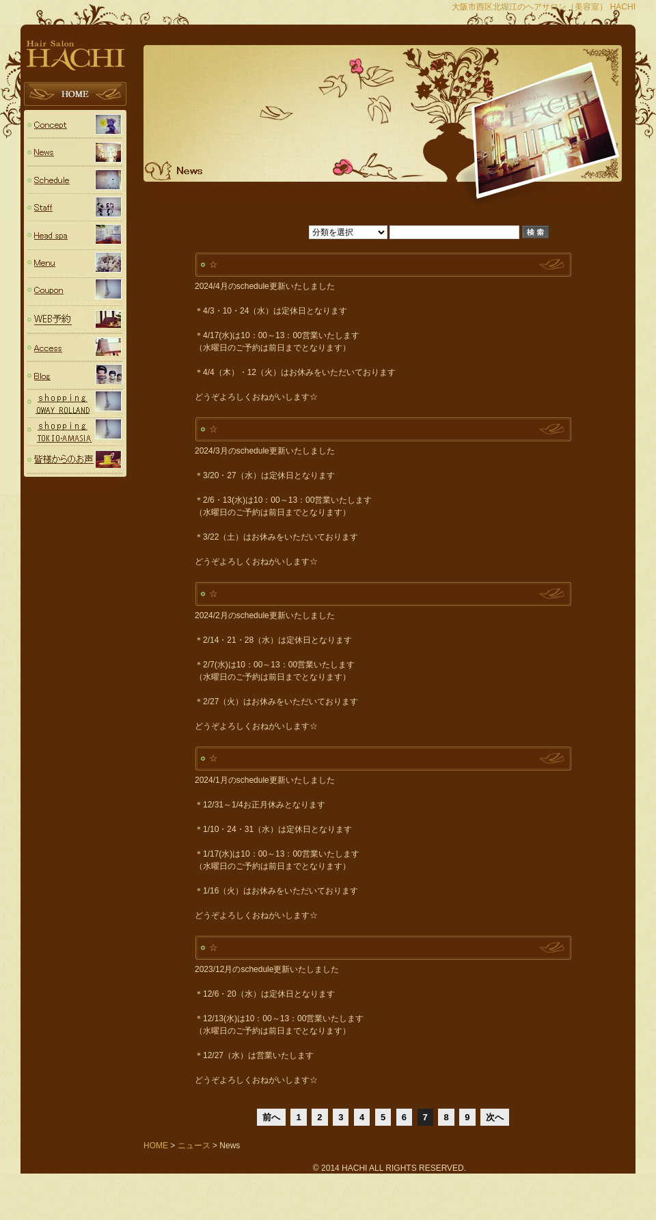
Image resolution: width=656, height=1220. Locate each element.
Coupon (75, 292)
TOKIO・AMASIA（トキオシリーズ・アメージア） (75, 432)
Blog (75, 376)
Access (75, 348)
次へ (495, 1117)
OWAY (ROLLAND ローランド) (75, 404)
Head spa (75, 236)
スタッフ (75, 208)
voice (75, 460)
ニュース (75, 152)
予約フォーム (75, 320)
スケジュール (75, 180)
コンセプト (75, 124)
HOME (75, 96)
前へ (271, 1117)
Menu (75, 264)
